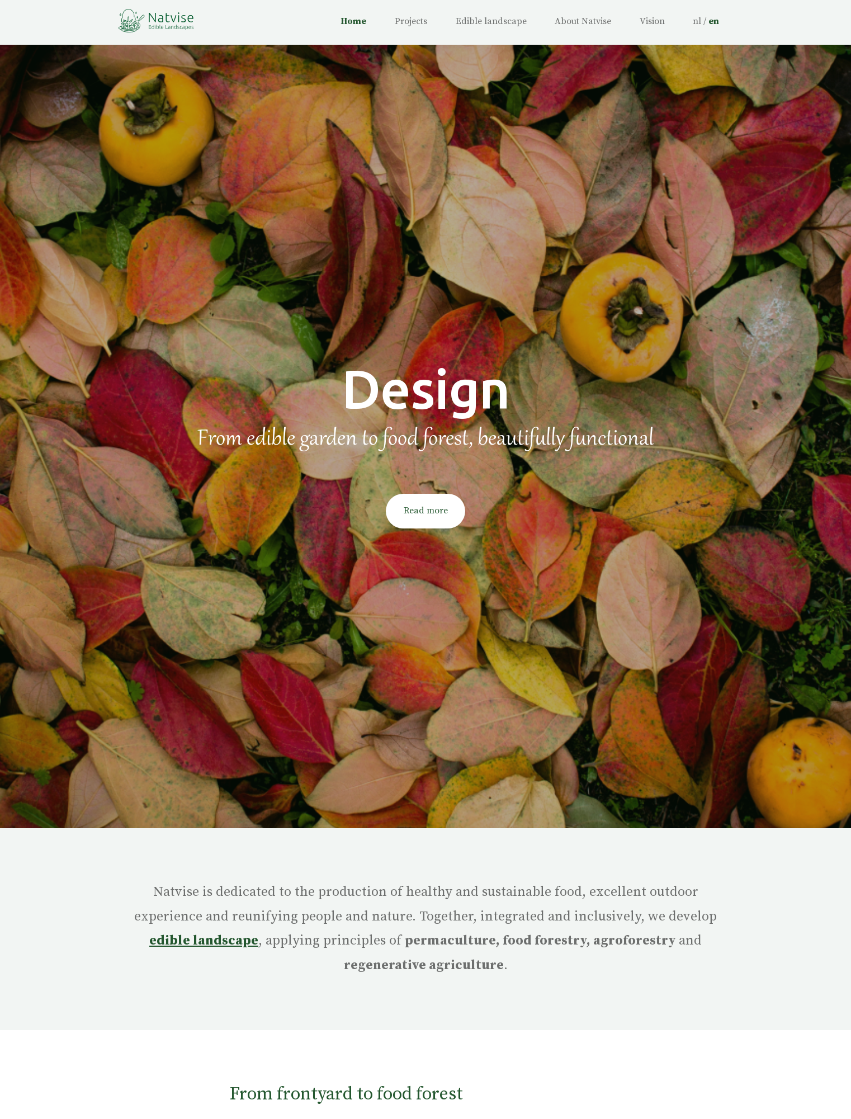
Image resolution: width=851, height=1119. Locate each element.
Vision (652, 21)
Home (353, 21)
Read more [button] (426, 510)
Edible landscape (491, 21)
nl (697, 21)
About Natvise (583, 21)
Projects (411, 21)
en (713, 21)
